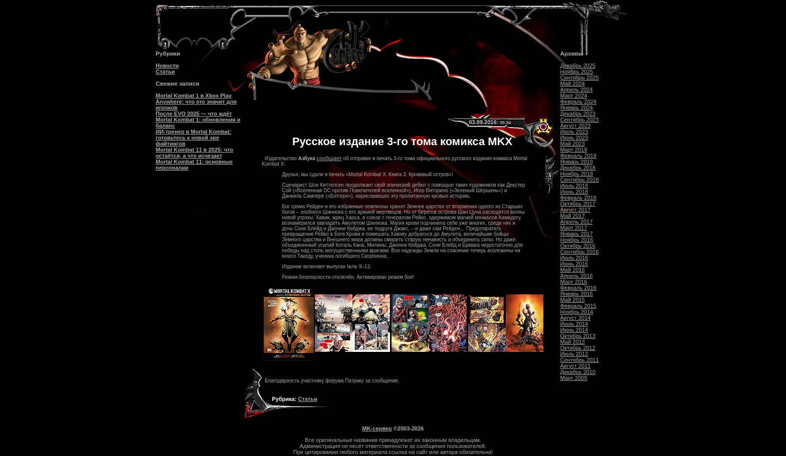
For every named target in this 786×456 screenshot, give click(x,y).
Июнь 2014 (574, 330)
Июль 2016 (574, 258)
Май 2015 (572, 300)
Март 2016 (573, 282)
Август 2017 (575, 210)
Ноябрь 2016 (577, 240)
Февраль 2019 (578, 156)
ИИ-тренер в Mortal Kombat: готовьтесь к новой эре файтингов (194, 138)
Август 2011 (575, 366)
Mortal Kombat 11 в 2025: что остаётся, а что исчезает (195, 153)
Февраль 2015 (578, 306)
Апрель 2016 (576, 276)
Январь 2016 (576, 294)
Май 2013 (572, 342)
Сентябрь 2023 (579, 120)
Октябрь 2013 (578, 336)
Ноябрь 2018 (577, 174)
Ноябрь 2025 (577, 72)
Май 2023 (572, 144)
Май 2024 (572, 84)
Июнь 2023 (574, 138)
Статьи (165, 72)
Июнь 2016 (574, 264)
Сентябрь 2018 (579, 180)
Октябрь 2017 (578, 204)
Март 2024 (573, 96)
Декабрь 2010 (578, 372)
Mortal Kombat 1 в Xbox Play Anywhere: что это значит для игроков (196, 102)
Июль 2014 (574, 324)
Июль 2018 (574, 186)
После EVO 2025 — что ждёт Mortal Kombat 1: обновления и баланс (198, 120)
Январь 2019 (576, 162)
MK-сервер (377, 428)
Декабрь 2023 (578, 114)
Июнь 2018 (574, 192)
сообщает (329, 158)
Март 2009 (573, 378)
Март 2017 (573, 228)
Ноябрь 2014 (577, 312)
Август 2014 (575, 318)
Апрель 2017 (576, 222)
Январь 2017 (576, 234)
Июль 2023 (574, 132)
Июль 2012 (574, 354)
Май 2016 (572, 270)
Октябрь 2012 (578, 348)
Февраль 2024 (578, 102)
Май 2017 (572, 216)
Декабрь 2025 (578, 66)
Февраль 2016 (578, 288)
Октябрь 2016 (578, 246)
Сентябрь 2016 (579, 252)
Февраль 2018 (578, 198)
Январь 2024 (576, 108)
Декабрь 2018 (578, 168)
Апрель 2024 (576, 90)
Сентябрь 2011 (579, 360)
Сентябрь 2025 (579, 78)
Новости (167, 66)
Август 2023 (575, 126)
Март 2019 (573, 150)
